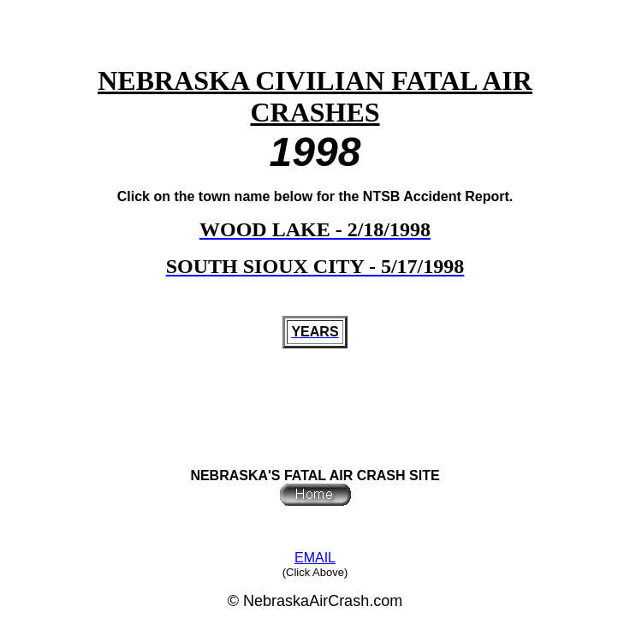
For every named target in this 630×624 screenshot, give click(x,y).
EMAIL (315, 557)
